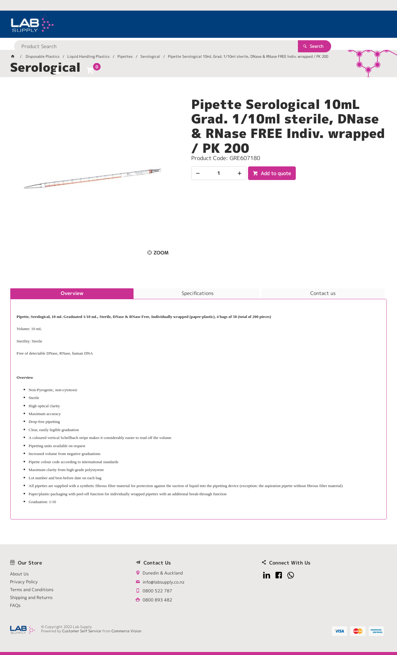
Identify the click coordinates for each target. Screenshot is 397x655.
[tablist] (198, 404)
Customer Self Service (81, 631)
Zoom (161, 252)
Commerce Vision (126, 631)
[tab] (72, 293)
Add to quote (275, 173)
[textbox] (188, 24)
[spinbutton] (219, 173)
